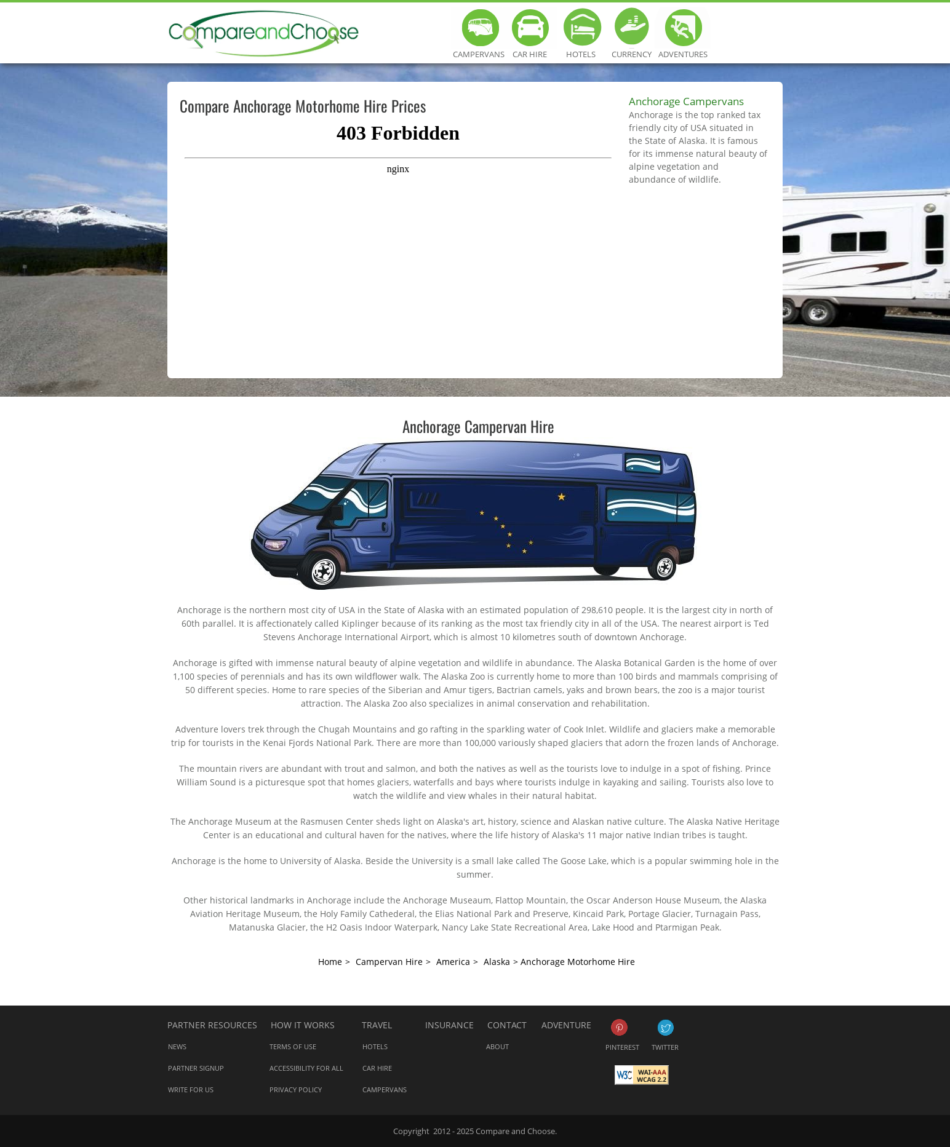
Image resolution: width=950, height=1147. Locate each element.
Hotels (581, 28)
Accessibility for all (306, 1068)
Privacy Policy (295, 1089)
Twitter (665, 1027)
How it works (303, 1025)
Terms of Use (292, 1046)
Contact (507, 1025)
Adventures (683, 28)
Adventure (566, 1025)
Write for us (191, 1089)
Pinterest (619, 1027)
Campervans (478, 28)
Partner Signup (196, 1068)
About (497, 1046)
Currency (632, 28)
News (177, 1046)
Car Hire (529, 28)
